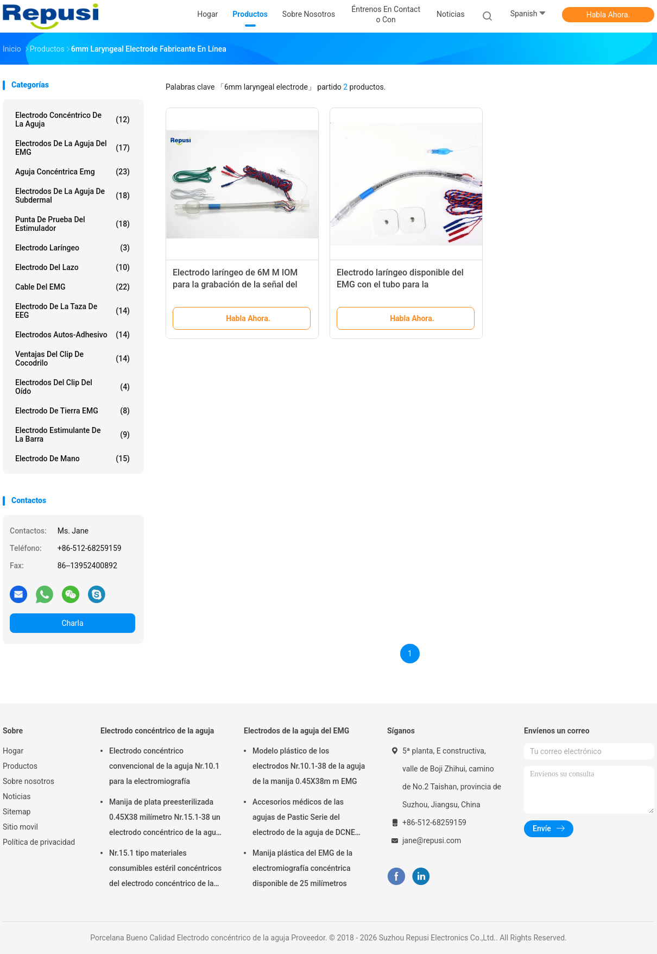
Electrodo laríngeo (72, 247)
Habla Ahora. (608, 14)
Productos (20, 766)
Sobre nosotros (28, 781)
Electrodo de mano (72, 458)
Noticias (17, 796)
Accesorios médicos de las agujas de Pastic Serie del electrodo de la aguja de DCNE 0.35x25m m (303, 819)
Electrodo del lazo (72, 267)
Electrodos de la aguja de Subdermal (72, 195)
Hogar (13, 750)
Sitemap (16, 811)
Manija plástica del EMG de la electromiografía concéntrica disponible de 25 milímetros (302, 868)
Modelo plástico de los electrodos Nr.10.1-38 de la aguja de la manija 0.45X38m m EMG (308, 766)
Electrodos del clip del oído (72, 387)
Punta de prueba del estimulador (72, 224)
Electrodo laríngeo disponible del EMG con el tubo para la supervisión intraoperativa (400, 284)
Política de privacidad (39, 842)
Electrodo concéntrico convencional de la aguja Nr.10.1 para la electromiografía (164, 766)
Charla (72, 623)
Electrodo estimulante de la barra (72, 434)
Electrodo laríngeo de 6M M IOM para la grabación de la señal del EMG (235, 284)
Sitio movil (20, 827)
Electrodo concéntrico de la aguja (72, 119)
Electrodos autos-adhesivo (72, 334)
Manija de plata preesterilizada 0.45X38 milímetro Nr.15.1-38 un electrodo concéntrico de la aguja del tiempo (165, 819)
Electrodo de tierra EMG (72, 410)
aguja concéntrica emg (72, 171)
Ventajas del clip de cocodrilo (72, 358)
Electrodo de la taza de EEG (72, 310)
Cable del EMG (72, 286)
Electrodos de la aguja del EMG (72, 147)
